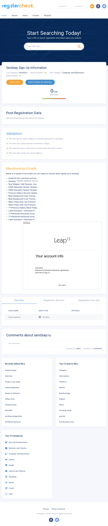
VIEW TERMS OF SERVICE (40, 82)
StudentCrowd (10, 405)
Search (15, 15)
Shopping (10, 477)
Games (9, 459)
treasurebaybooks (12, 387)
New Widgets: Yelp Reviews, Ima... (23, 184)
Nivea (61, 405)
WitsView (8, 376)
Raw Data (19, 300)
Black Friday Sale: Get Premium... (22, 202)
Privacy (46, 509)
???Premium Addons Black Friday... (23, 208)
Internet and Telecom (15, 471)
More (9, 494)
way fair (62, 416)
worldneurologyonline (13, 416)
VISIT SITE (14, 82)
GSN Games (64, 376)
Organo (62, 399)
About (25, 15)
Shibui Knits (10, 399)
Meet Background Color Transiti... (22, 196)
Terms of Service (58, 509)
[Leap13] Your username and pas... (23, 178)
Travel (9, 488)
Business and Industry (15, 448)
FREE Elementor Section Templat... (23, 187)
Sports (9, 482)
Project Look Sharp (12, 382)
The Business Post (66, 422)
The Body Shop (65, 410)
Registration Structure (54, 300)
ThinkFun (63, 382)
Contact (36, 15)
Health (9, 465)
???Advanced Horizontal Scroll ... (22, 214)
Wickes (62, 387)
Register (47, 15)
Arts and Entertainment (16, 442)
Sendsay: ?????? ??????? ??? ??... (23, 181)
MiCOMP (8, 410)
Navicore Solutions (12, 393)
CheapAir (63, 370)
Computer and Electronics (17, 454)
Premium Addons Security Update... (23, 193)
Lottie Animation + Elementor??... (22, 211)
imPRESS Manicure (13, 422)
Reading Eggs (64, 393)
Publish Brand (10, 370)
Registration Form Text (89, 300)
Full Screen (27, 223)
